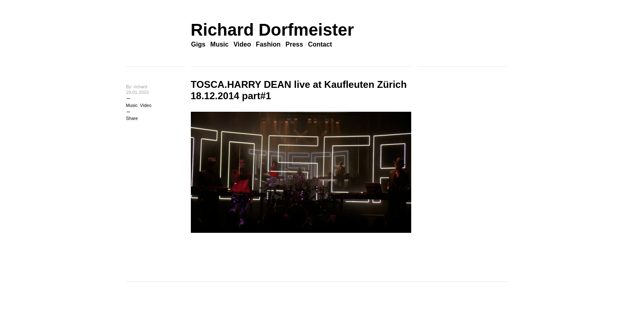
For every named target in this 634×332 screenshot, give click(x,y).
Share (132, 118)
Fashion (268, 44)
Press (294, 44)
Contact (320, 44)
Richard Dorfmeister (272, 29)
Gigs (198, 44)
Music (219, 44)
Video (242, 44)
